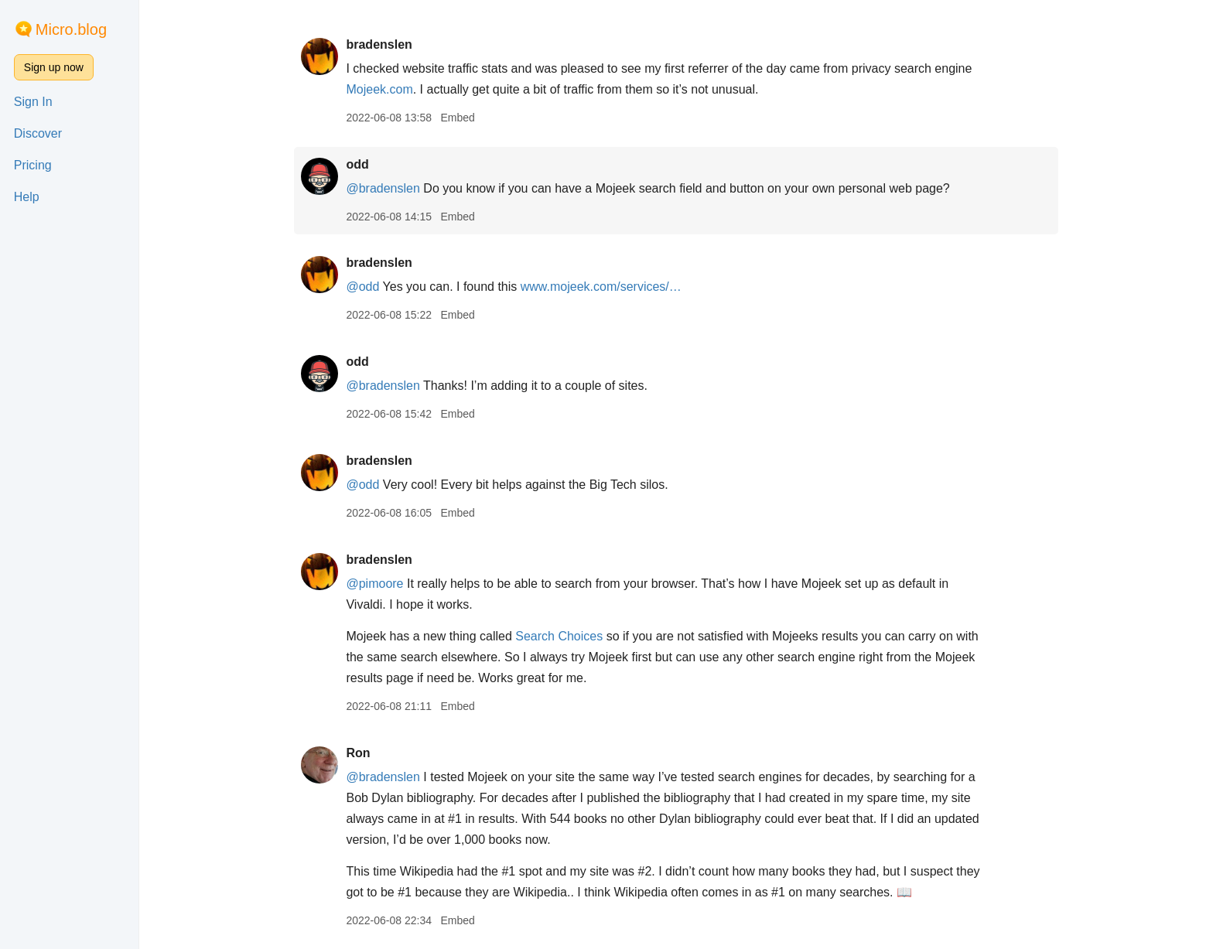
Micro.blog (71, 29)
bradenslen (379, 44)
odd (357, 164)
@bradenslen (382, 188)
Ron (358, 753)
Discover (38, 133)
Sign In (33, 101)
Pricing (33, 165)
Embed (457, 117)
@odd (362, 286)
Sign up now (54, 67)
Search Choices (559, 636)
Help (26, 196)
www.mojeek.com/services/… (601, 286)
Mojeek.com (379, 89)
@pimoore (374, 583)
